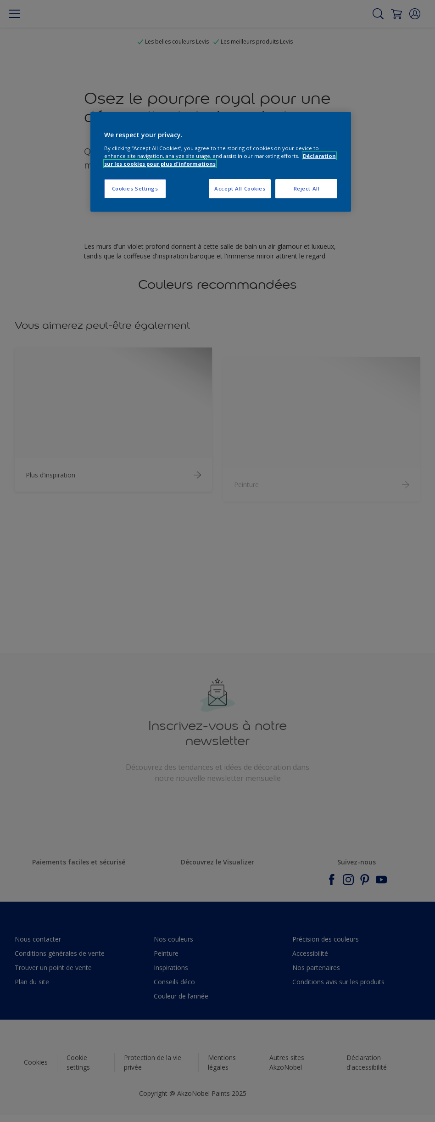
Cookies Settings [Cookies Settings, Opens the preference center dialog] (135, 188)
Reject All (307, 188)
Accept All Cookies (239, 188)
